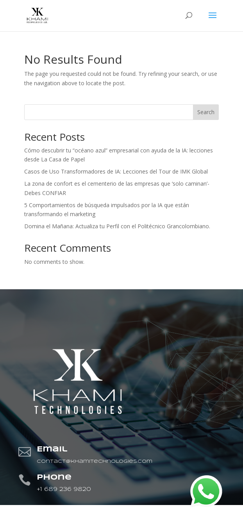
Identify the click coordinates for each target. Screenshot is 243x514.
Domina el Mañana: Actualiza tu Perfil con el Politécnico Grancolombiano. (117, 226)
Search (205, 112)
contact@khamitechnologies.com (94, 461)
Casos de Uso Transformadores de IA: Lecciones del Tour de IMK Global (116, 171)
